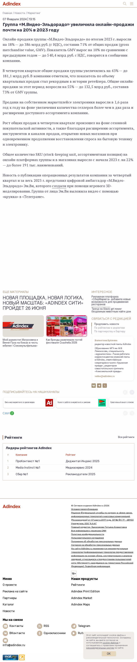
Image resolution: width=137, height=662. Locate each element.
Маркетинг (34, 13)
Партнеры (10, 598)
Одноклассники (55, 633)
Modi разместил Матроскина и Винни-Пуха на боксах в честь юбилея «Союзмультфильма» (20, 343)
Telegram (84, 626)
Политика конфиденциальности (87, 534)
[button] (132, 392)
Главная (7, 13)
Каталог (8, 604)
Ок (109, 653)
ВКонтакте (17, 633)
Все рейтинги (126, 437)
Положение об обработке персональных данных (96, 541)
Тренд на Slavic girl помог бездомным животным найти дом (111, 310)
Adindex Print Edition (85, 591)
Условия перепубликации (84, 509)
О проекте (10, 584)
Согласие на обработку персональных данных (95, 545)
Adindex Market (81, 598)
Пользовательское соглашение (87, 538)
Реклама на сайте (15, 591)
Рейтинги (78, 584)
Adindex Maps (80, 604)
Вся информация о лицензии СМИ (88, 530)
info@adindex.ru (14, 645)
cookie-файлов (110, 642)
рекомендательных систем (100, 648)
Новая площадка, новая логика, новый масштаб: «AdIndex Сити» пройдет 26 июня (43, 303)
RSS (46, 626)
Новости (20, 13)
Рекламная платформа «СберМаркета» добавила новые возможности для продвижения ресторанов (111, 301)
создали (59, 185)
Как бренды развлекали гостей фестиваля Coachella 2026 (64, 341)
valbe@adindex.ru (105, 376)
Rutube (83, 633)
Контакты (16, 626)
